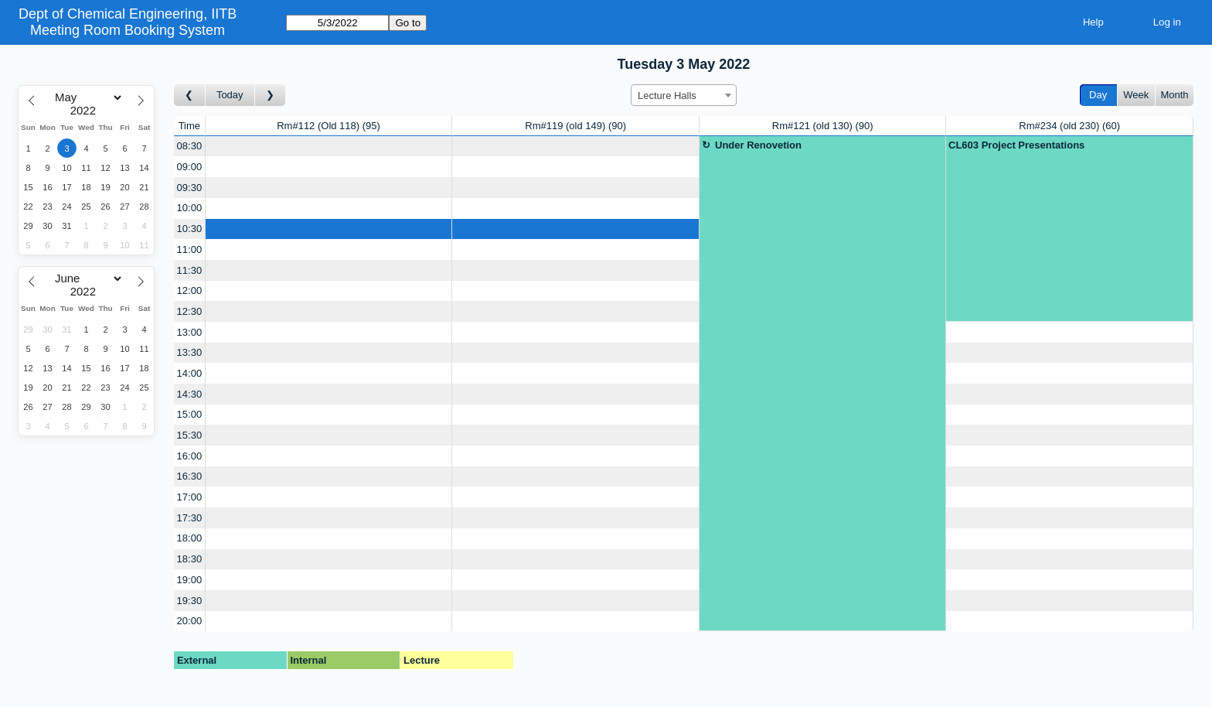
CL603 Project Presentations (1016, 145)
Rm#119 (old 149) (575, 125)
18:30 (190, 559)
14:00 (190, 373)
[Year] (86, 110)
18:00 (190, 538)
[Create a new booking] (329, 146)
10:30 (190, 228)
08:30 (190, 146)
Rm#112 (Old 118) (328, 125)
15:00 (190, 414)
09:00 (190, 166)
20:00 (190, 621)
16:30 (190, 476)
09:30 (190, 187)
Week (1136, 95)
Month (1174, 95)
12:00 (190, 290)
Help (1093, 22)
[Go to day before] (190, 95)
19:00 (190, 580)
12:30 (190, 311)
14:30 (190, 394)
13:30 (190, 352)
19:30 (190, 600)
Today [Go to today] (229, 95)
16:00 (190, 456)
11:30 (190, 270)
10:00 (190, 207)
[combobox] (684, 95)
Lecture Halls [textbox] (667, 95)
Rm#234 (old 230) (1069, 125)
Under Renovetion (758, 145)
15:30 (190, 435)
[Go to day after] (270, 95)
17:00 (190, 497)
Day (1098, 95)
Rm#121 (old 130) (822, 125)
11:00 (190, 249)
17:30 (190, 518)
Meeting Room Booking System (127, 30)
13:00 (190, 332)
